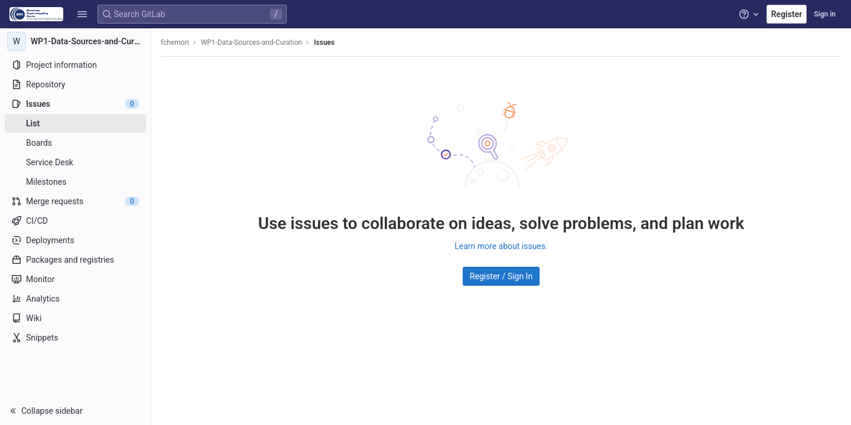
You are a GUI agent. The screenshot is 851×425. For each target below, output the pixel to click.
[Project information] (75, 64)
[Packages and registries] (75, 259)
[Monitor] (75, 279)
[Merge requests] (75, 201)
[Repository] (75, 84)
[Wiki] (75, 318)
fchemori (175, 42)
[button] (82, 14)
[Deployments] (75, 240)
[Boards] (75, 142)
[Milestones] (75, 181)
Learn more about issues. (500, 246)
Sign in (825, 14)
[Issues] (75, 103)
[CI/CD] (75, 220)
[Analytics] (75, 298)
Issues (324, 42)
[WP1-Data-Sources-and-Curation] (76, 41)
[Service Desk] (75, 162)
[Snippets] (75, 337)
